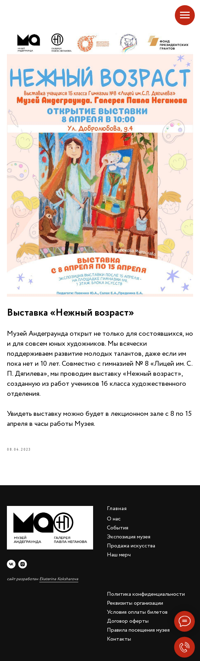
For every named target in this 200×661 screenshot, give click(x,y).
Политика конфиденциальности (146, 594)
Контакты (119, 639)
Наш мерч (119, 555)
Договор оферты (128, 621)
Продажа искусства (131, 546)
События (117, 528)
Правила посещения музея (138, 630)
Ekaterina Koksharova (58, 579)
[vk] (11, 564)
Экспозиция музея (128, 537)
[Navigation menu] (185, 15)
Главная (117, 508)
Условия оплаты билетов (137, 612)
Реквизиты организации (135, 603)
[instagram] (22, 564)
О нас (114, 519)
